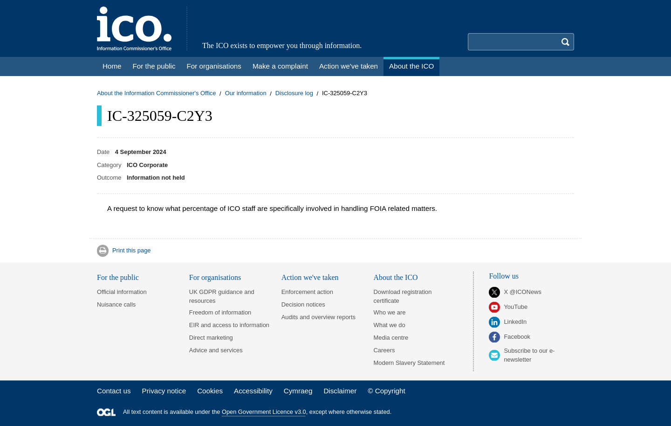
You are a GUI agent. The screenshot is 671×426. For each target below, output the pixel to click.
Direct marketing (211, 337)
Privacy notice (164, 391)
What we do (389, 324)
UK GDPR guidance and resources (221, 296)
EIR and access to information (229, 324)
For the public (118, 277)
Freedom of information (220, 312)
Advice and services (216, 350)
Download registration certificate (403, 296)
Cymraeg (298, 391)
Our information (246, 93)
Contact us (114, 391)
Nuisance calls (116, 304)
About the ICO (396, 277)
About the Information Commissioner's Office (156, 93)
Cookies (210, 391)
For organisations (215, 277)
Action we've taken (310, 277)
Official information (122, 291)
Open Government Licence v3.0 (264, 412)
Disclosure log (294, 93)
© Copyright (386, 391)
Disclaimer (339, 391)
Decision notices (303, 304)
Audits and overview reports (318, 317)
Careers (384, 350)
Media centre (391, 337)
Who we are (390, 312)
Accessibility (253, 391)
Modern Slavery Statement (409, 362)
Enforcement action (307, 291)
